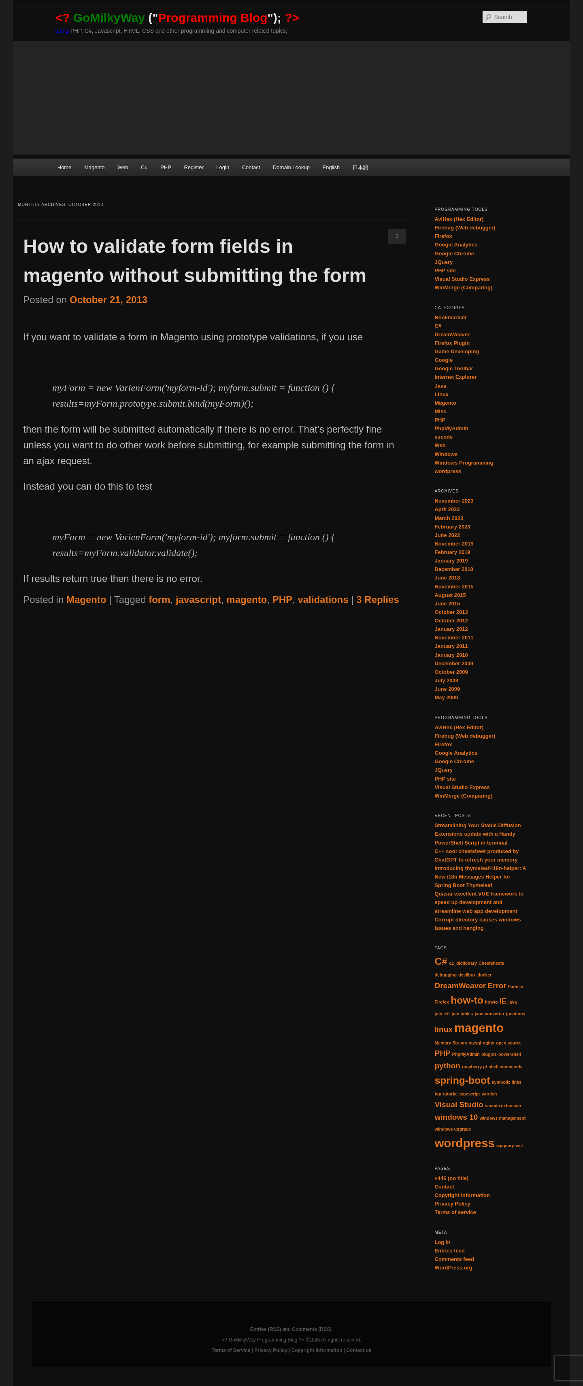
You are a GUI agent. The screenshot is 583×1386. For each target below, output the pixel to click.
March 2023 (448, 518)
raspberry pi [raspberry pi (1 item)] (474, 1066)
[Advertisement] (291, 98)
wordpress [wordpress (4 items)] (464, 1143)
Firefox (443, 236)
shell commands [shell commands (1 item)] (506, 1066)
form (159, 599)
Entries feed (449, 1251)
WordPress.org (453, 1268)
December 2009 (453, 663)
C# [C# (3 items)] (440, 961)
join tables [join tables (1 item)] (462, 1013)
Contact (251, 167)
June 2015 (447, 604)
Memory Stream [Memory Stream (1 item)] (450, 1042)
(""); (177, 17)
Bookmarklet (450, 317)
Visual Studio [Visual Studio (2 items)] (458, 1104)
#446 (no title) (451, 1178)
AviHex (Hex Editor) (458, 219)
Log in (442, 1242)
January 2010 (451, 655)
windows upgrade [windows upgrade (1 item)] (452, 1129)
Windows (445, 454)
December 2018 (453, 569)
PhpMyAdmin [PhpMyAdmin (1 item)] (466, 1054)
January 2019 (451, 561)
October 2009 (451, 672)
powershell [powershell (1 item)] (509, 1054)
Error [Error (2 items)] (496, 985)
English (331, 167)
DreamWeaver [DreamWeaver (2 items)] (460, 985)
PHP (165, 167)
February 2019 (452, 552)
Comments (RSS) (312, 1329)
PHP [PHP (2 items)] (442, 1053)
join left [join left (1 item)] (442, 1013)
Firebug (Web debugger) (464, 228)
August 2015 (450, 595)
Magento (94, 167)
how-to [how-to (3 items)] (467, 1000)
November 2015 (453, 587)
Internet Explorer (455, 377)
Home (64, 167)
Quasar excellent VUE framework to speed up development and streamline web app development (478, 902)
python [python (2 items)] (447, 1065)
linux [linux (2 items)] (443, 1029)
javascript (198, 599)
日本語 (360, 167)
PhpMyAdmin (451, 428)
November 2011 (453, 638)
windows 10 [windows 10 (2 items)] (456, 1117)
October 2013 (451, 612)
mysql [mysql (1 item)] (475, 1042)
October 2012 (451, 621)
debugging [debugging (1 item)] (445, 974)
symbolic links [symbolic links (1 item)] (506, 1082)
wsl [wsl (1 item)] (519, 1145)
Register (193, 167)
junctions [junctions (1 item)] (515, 1013)
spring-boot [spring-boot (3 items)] (462, 1080)
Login (222, 167)
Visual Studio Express (461, 279)
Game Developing (456, 351)
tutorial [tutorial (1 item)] (450, 1093)
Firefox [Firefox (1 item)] (441, 1002)
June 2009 (447, 689)
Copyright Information (462, 1195)
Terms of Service (231, 1350)
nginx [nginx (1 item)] (488, 1042)
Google (443, 360)
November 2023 (453, 501)
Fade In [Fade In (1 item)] (515, 986)
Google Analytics (455, 245)
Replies (377, 599)
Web (122, 167)
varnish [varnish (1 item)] (489, 1093)
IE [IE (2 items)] (503, 1001)
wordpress (447, 471)
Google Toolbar (453, 368)
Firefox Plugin (452, 343)
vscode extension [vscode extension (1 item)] (503, 1105)
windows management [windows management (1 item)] (503, 1118)
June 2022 (447, 535)
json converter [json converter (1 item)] (489, 1013)
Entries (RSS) (265, 1329)
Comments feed (454, 1259)
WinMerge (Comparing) (463, 287)
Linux (441, 394)
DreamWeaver (451, 334)
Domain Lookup (291, 167)
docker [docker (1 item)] (484, 974)
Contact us (358, 1350)
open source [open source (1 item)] (508, 1042)
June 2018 (447, 578)
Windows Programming (463, 463)
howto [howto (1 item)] (491, 1002)
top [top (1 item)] (437, 1093)
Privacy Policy (452, 1204)
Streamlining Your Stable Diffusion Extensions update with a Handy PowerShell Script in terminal (477, 833)
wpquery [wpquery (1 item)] (505, 1145)
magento (246, 599)
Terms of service (455, 1212)
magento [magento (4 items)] (479, 1027)
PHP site (445, 270)
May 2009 (446, 697)
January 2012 (451, 629)
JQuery (443, 262)
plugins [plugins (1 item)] (489, 1054)
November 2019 (453, 544)
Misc (440, 411)
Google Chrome (454, 253)
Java (440, 386)
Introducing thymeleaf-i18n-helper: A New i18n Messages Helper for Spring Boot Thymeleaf (480, 876)
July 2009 (446, 680)
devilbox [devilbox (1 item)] (467, 974)
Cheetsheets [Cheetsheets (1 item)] (491, 963)
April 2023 (447, 509)
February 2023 (452, 527)
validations (323, 599)
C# (144, 167)
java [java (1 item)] (513, 1002)
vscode (443, 437)
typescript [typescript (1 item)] (469, 1093)
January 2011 (451, 646)
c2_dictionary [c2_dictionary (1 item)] (463, 963)
